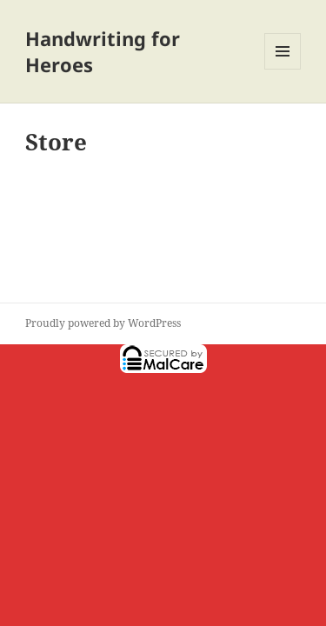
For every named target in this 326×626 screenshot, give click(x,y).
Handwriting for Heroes (102, 51)
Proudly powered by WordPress (103, 323)
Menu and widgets (283, 69)
